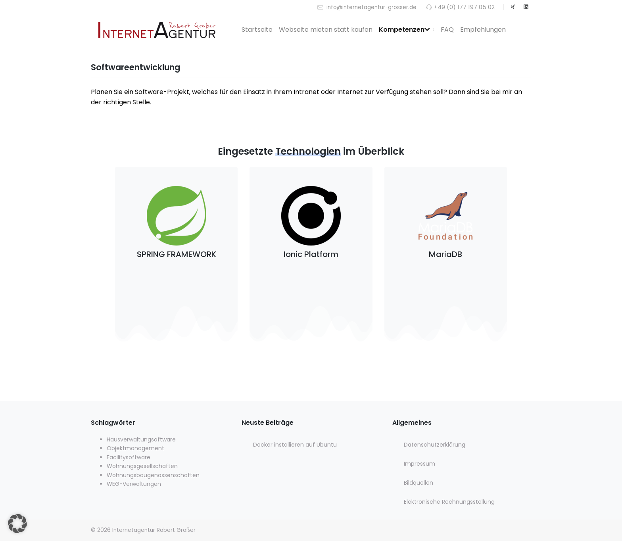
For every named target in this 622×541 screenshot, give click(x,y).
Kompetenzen (404, 29)
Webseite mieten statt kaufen (325, 29)
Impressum (419, 464)
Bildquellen (418, 483)
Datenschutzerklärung (434, 445)
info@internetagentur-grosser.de (367, 7)
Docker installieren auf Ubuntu (295, 445)
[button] (17, 523)
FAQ (447, 29)
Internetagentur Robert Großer (154, 530)
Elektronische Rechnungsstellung (449, 502)
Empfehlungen (483, 29)
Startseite (257, 29)
